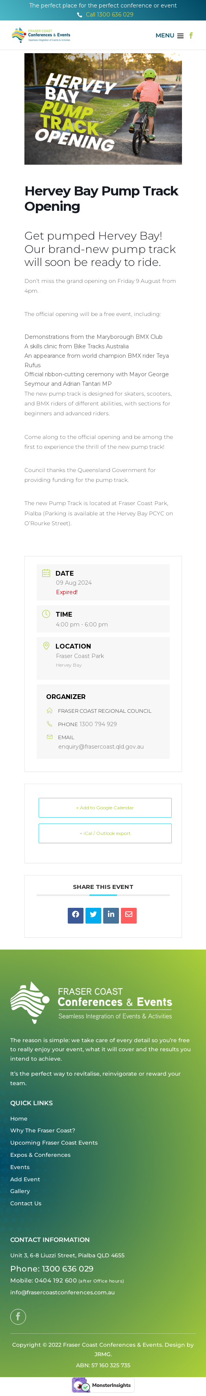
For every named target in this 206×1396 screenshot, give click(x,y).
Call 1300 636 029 (105, 14)
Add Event (25, 1179)
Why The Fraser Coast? (42, 1130)
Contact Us (25, 1203)
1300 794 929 (98, 724)
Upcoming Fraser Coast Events (54, 1142)
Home (19, 1118)
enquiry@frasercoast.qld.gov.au (101, 746)
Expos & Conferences (40, 1154)
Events (20, 1167)
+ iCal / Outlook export (105, 833)
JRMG (103, 1354)
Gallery (20, 1191)
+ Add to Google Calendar (105, 807)
